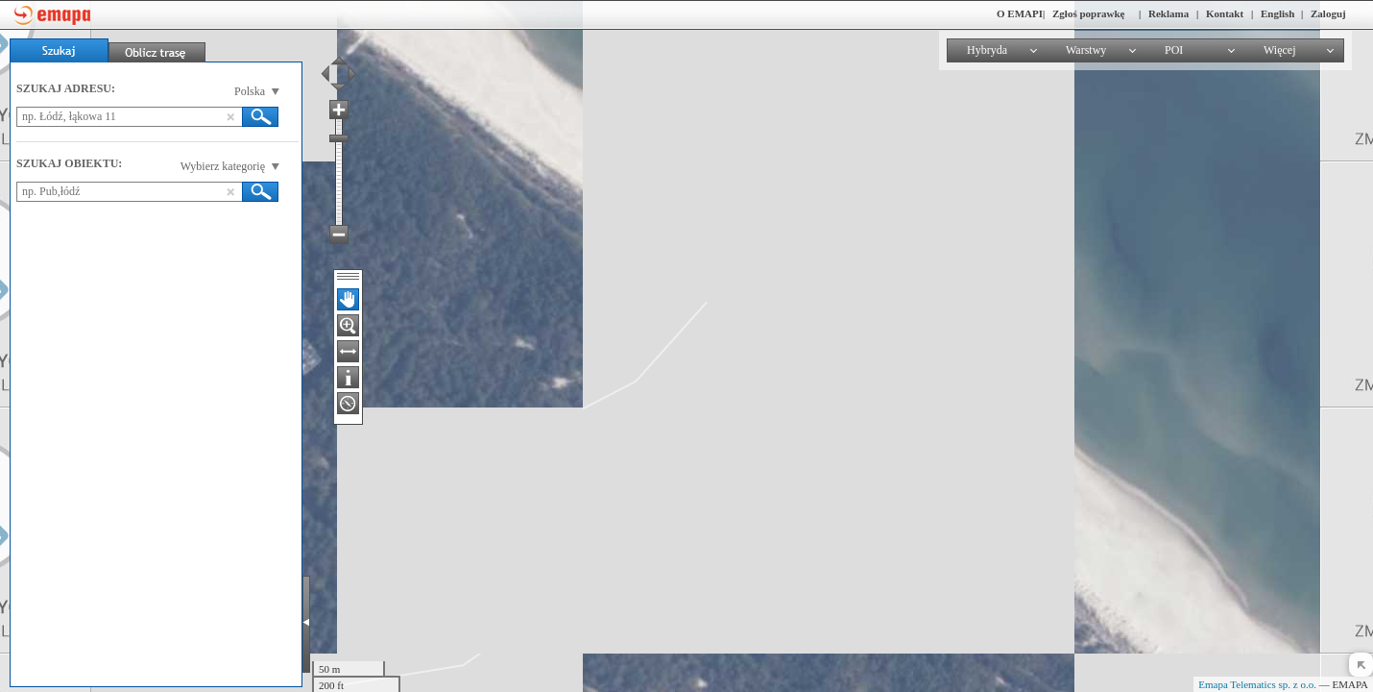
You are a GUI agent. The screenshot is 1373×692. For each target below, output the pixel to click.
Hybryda (987, 50)
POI (1174, 50)
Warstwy (1086, 50)
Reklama (1168, 13)
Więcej (1280, 50)
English (1277, 13)
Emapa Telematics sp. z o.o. (1257, 684)
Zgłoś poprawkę (1088, 13)
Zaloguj (1328, 13)
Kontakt (1224, 13)
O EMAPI (1020, 13)
